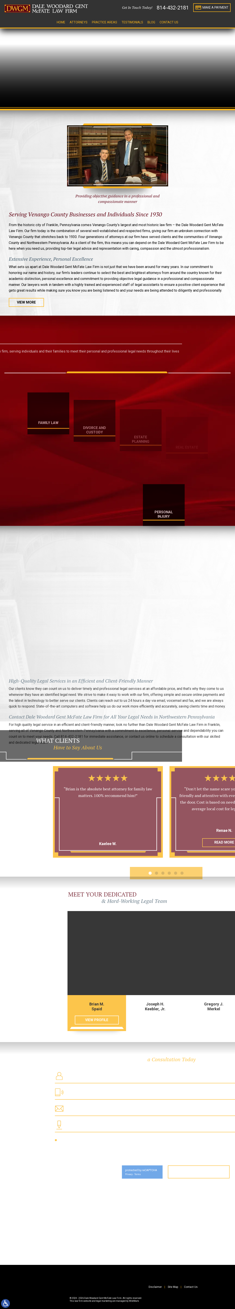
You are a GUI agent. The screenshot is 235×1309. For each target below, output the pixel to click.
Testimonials (132, 22)
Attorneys (78, 22)
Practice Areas (104, 22)
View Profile (176, 1020)
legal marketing (104, 1301)
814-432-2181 (173, 7)
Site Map (173, 1286)
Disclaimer (155, 1286)
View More (26, 302)
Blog (151, 22)
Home (61, 22)
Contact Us (169, 22)
